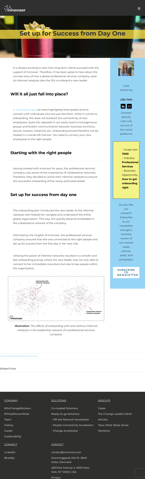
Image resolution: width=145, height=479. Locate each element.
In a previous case (24, 109)
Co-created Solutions (64, 408)
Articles (102, 419)
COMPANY (11, 400)
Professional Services (27, 356)
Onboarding (11, 356)
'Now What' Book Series (113, 425)
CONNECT (10, 444)
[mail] (129, 106)
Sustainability (12, 436)
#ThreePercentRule (16, 413)
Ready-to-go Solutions (65, 413)
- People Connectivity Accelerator (72, 425)
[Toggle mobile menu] (139, 8)
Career (8, 430)
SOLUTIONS (58, 400)
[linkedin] (123, 106)
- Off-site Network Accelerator (70, 419)
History (8, 425)
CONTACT (57, 444)
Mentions (104, 430)
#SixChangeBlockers (17, 408)
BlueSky (9, 457)
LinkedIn (9, 452)
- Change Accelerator (64, 430)
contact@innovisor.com (66, 452)
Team (7, 419)
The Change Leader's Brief (115, 413)
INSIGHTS (104, 400)
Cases (2, 356)
